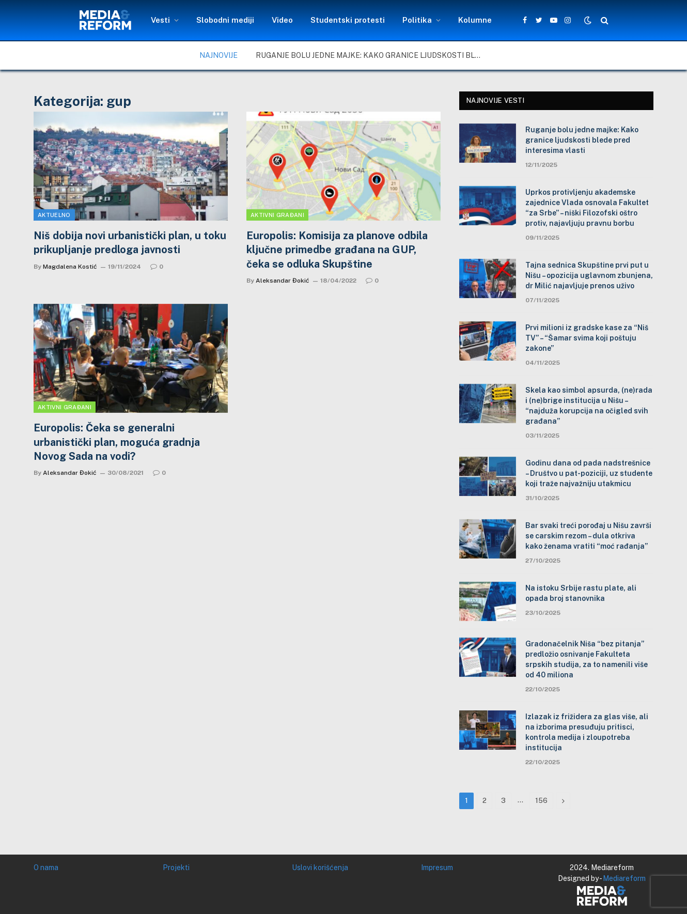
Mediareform (624, 878)
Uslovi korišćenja (320, 867)
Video (282, 20)
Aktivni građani (277, 215)
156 (541, 800)
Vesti (160, 20)
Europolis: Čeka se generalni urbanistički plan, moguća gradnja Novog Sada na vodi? (117, 442)
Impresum (437, 867)
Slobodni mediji (225, 20)
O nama (46, 867)
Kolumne (475, 20)
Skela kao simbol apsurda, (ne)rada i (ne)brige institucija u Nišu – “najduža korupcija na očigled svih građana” (588, 405)
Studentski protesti (347, 20)
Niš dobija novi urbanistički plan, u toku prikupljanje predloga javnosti (130, 242)
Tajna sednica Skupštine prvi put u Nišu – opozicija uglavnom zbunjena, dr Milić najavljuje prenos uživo (589, 275)
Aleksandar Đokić (282, 280)
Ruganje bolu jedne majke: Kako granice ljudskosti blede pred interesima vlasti (372, 55)
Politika (417, 20)
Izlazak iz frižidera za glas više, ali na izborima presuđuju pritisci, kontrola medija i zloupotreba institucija (586, 732)
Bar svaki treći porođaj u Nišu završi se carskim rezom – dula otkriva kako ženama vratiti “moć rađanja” (588, 535)
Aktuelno (54, 215)
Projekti (176, 867)
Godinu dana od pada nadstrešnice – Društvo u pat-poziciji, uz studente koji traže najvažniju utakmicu (588, 473)
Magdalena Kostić (70, 266)
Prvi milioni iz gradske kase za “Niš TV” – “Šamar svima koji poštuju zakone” (586, 337)
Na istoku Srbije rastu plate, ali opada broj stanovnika (580, 593)
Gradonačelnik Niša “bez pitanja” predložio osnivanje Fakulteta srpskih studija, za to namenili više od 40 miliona (586, 659)
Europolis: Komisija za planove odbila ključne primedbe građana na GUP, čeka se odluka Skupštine (337, 249)
